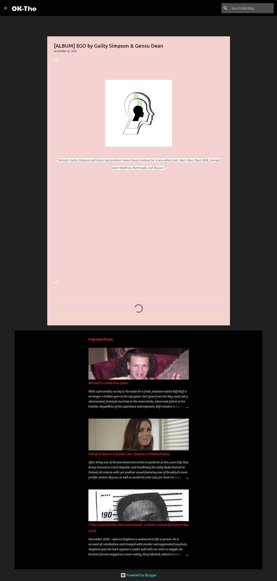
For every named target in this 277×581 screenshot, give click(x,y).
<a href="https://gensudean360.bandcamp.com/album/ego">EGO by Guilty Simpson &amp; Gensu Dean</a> (90, 224)
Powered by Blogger (139, 575)
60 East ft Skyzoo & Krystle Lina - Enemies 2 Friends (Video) (129, 454)
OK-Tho (24, 8)
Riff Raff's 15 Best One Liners (108, 383)
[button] (56, 59)
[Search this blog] (252, 8)
